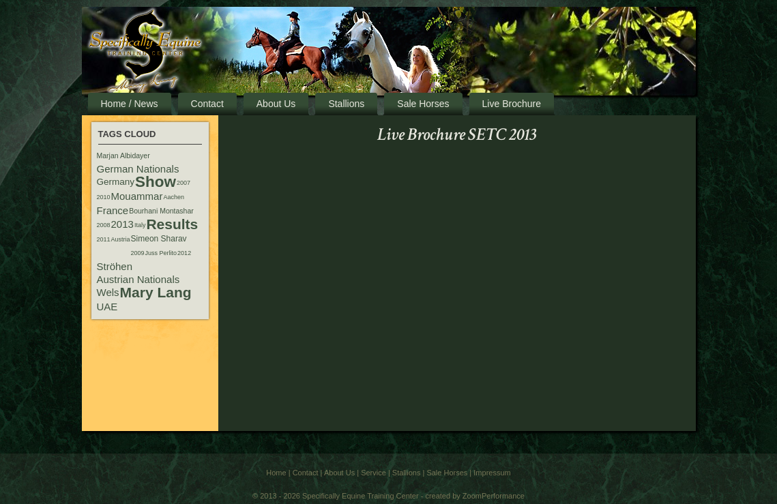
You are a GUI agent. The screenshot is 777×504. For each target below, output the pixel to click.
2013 (122, 224)
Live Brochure (511, 103)
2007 (183, 182)
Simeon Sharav (159, 238)
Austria (120, 239)
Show (155, 181)
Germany (116, 182)
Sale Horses (423, 103)
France (113, 210)
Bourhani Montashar (161, 211)
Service (373, 473)
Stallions (346, 103)
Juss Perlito (161, 253)
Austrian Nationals (138, 279)
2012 (184, 253)
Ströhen (115, 266)
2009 (138, 253)
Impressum (491, 473)
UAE (107, 306)
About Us (276, 103)
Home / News (129, 103)
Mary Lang (156, 292)
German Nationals (138, 169)
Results (172, 224)
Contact (207, 103)
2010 (104, 197)
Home (276, 473)
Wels (108, 292)
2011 (104, 239)
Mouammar (137, 196)
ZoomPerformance (494, 496)
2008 (104, 225)
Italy (140, 225)
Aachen (173, 197)
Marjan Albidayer (123, 155)
